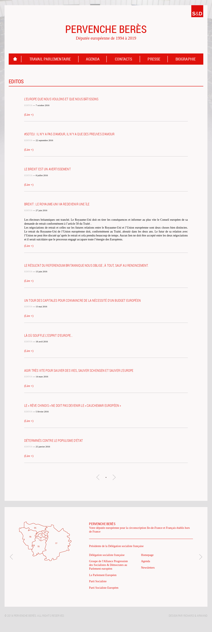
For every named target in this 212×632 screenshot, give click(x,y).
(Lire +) (28, 114)
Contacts (123, 59)
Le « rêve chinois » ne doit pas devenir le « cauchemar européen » (72, 405)
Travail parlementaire (50, 59)
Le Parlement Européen (102, 575)
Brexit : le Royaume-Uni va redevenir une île (56, 204)
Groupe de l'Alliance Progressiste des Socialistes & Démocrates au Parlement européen (108, 565)
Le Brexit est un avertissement (47, 169)
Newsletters (148, 567)
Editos (28, 105)
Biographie (186, 59)
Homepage (15, 59)
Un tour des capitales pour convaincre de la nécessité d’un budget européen (82, 300)
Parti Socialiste (97, 581)
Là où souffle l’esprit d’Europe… (48, 335)
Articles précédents (97, 477)
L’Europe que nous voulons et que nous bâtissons (61, 99)
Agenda (93, 59)
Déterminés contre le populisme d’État (53, 440)
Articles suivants (114, 477)
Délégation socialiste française (106, 555)
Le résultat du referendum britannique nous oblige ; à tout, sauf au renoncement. (86, 265)
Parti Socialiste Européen (103, 587)
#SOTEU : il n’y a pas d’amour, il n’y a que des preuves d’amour (69, 134)
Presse (154, 59)
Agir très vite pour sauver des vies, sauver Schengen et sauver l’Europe (78, 370)
